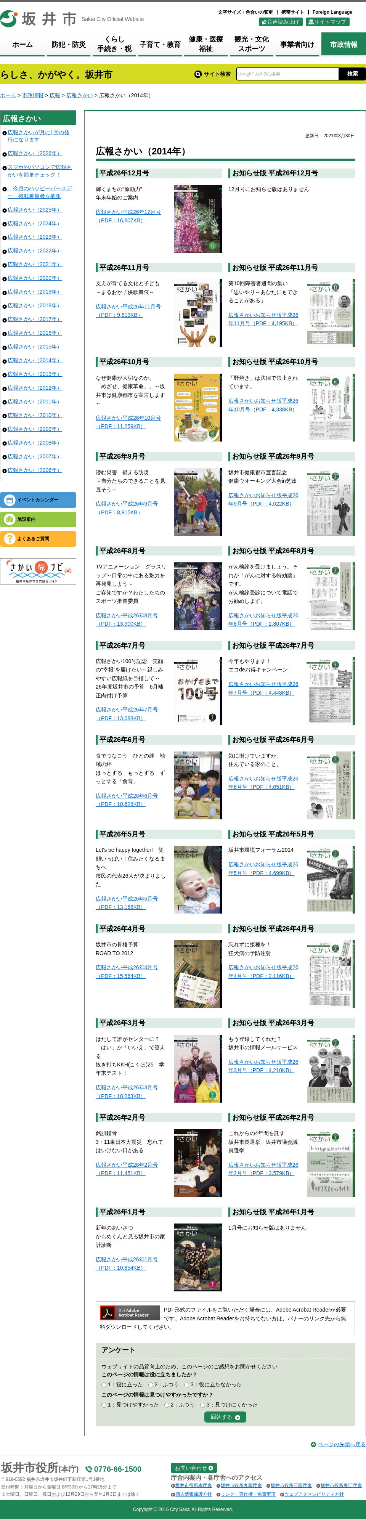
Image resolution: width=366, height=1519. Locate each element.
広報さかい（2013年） (35, 374)
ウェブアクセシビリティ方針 (314, 1494)
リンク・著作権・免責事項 (248, 1494)
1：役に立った (125, 1384)
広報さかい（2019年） (35, 292)
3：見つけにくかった (232, 1405)
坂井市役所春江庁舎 (341, 1485)
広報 (55, 95)
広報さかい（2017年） (35, 319)
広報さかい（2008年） (35, 443)
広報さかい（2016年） (35, 333)
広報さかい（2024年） (35, 223)
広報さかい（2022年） (35, 250)
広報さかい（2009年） (35, 429)
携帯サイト (292, 12)
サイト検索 (212, 74)
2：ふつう (166, 1384)
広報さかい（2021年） (35, 264)
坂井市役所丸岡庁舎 (241, 1485)
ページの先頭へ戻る (342, 1444)
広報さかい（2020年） (35, 278)
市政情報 (32, 95)
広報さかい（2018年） (35, 305)
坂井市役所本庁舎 (193, 1485)
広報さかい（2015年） (35, 347)
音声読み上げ (283, 22)
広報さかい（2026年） (35, 153)
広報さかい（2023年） (35, 237)
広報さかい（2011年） (35, 401)
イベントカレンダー (37, 500)
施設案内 (26, 519)
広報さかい (79, 95)
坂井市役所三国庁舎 (291, 1485)
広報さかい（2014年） (35, 360)
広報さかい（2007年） (35, 456)
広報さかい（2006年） (35, 470)
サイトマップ (330, 22)
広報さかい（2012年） (35, 388)
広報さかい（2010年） (35, 415)
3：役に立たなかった (216, 1384)
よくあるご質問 (33, 538)
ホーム (8, 95)
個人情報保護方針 (193, 1494)
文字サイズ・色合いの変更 (245, 12)
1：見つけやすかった (133, 1405)
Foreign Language (332, 12)
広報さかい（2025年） (35, 210)
